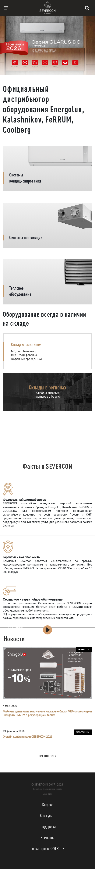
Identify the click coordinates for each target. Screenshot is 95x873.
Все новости (48, 756)
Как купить (47, 815)
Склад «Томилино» (26, 344)
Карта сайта (47, 793)
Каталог (47, 804)
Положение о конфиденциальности (47, 788)
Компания (47, 837)
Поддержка (48, 826)
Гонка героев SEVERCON (48, 848)
